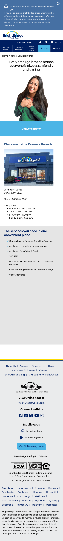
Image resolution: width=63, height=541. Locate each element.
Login (44, 48)
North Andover (10, 500)
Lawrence (7, 496)
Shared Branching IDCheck (43, 375)
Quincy (53, 500)
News (51, 366)
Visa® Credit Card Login (31, 402)
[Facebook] (20, 415)
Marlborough (24, 496)
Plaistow (26, 500)
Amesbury (7, 488)
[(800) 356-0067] (40, 42)
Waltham (37, 505)
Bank (12, 56)
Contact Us (38, 366)
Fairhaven (23, 492)
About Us (11, 366)
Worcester (51, 505)
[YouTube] (36, 415)
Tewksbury (22, 505)
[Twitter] (31, 415)
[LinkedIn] (26, 415)
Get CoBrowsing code (31, 446)
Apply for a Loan (31, 48)
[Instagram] (42, 415)
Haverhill (51, 492)
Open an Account (19, 48)
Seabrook (7, 505)
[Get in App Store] (31, 431)
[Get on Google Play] (31, 437)
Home (5, 56)
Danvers (53, 488)
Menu (56, 48)
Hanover (38, 492)
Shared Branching (15, 375)
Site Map (43, 370)
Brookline (40, 488)
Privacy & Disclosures (23, 370)
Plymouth (40, 500)
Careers (23, 366)
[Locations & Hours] (46, 42)
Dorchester (8, 492)
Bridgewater (24, 488)
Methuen (40, 496)
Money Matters (6, 48)
